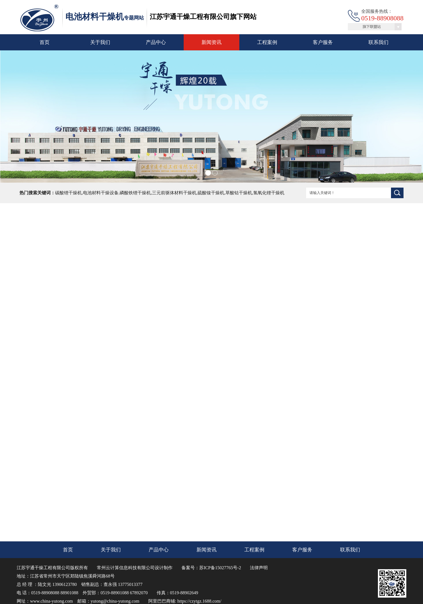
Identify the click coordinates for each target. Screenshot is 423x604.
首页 (45, 42)
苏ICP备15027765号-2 (220, 567)
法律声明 (259, 567)
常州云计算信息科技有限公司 (126, 567)
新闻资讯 (211, 42)
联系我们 (378, 42)
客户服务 (323, 42)
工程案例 (267, 42)
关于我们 (100, 42)
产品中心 (156, 42)
